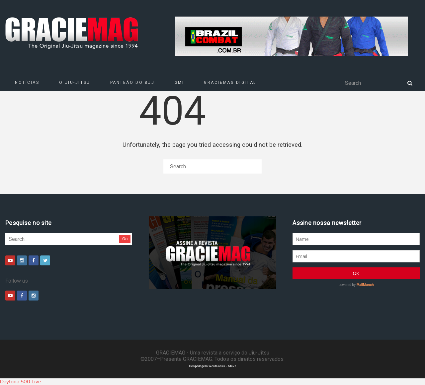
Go (125, 238)
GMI (179, 82)
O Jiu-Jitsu (74, 82)
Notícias (27, 82)
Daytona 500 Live (20, 381)
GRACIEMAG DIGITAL (230, 82)
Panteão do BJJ (132, 82)
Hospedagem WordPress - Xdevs (212, 366)
